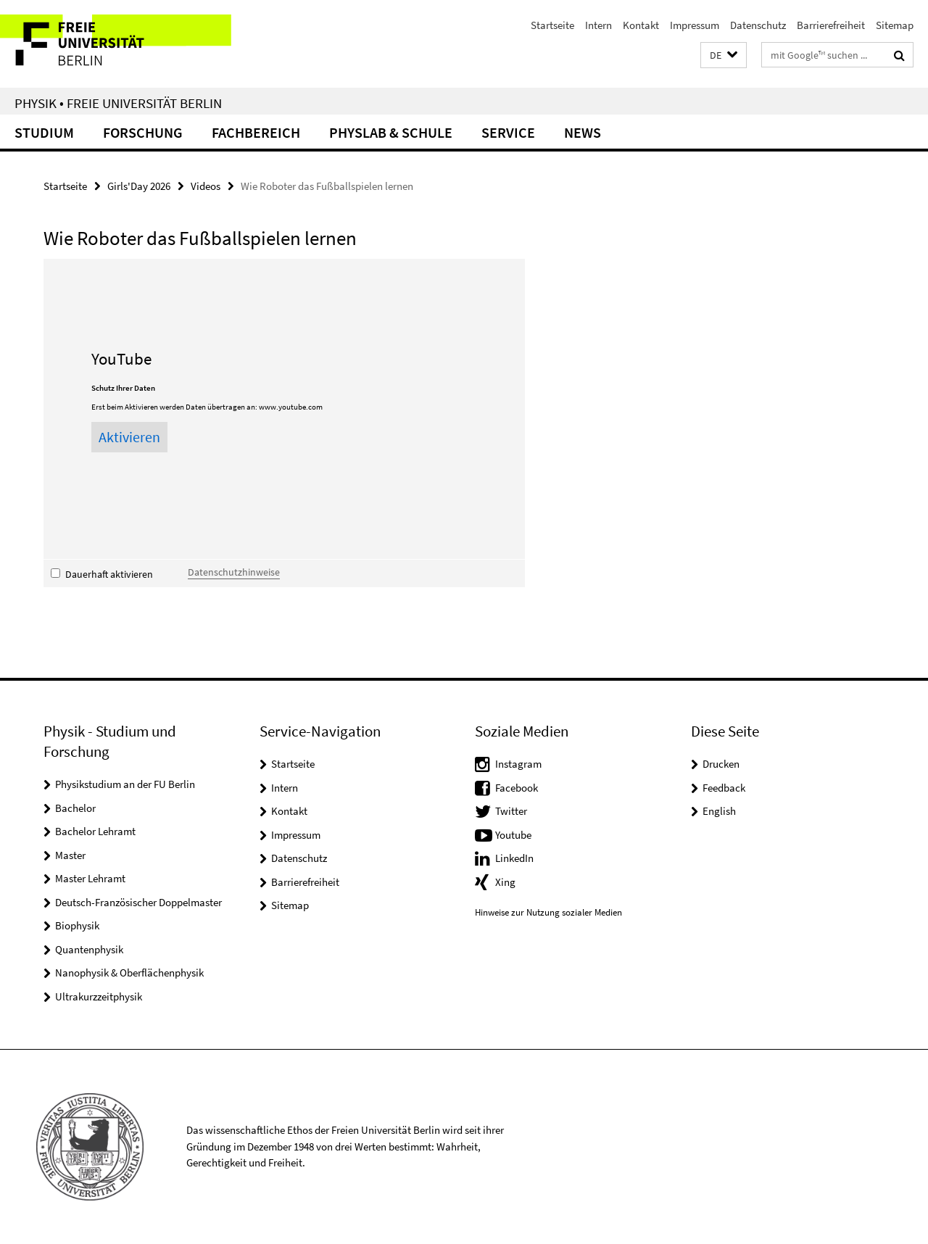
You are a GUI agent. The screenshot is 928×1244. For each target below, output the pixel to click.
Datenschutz (758, 25)
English (719, 811)
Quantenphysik (89, 949)
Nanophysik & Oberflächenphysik (129, 972)
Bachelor (75, 808)
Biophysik (77, 925)
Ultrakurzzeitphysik (98, 996)
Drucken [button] (721, 764)
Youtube (513, 835)
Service (508, 132)
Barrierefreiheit (831, 25)
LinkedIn (514, 858)
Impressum (694, 25)
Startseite (552, 25)
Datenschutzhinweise (234, 572)
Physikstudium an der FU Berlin (125, 784)
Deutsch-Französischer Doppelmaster (138, 902)
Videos (205, 186)
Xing (505, 882)
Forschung (143, 132)
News (582, 132)
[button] (723, 55)
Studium (44, 132)
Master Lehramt (90, 878)
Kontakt (641, 25)
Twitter (511, 811)
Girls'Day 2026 (138, 186)
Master (70, 855)
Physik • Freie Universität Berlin (118, 103)
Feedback (724, 788)
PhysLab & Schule (390, 132)
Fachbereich (256, 132)
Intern (598, 25)
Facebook (516, 788)
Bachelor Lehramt (95, 831)
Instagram (518, 764)
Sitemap (895, 25)
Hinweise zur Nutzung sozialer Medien (548, 912)
